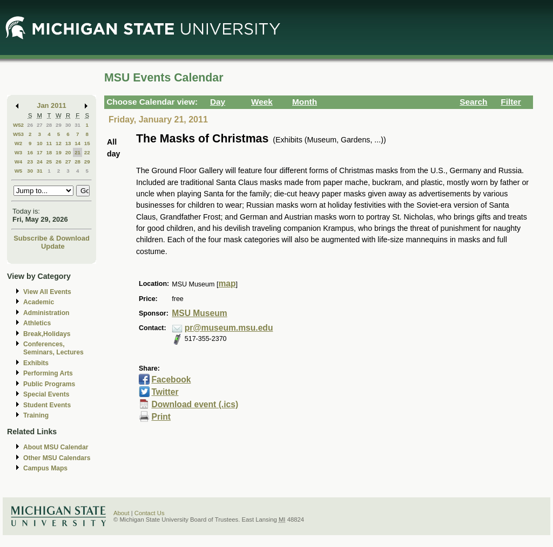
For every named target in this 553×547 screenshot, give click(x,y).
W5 (19, 171)
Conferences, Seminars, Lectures (53, 348)
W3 (19, 152)
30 (68, 125)
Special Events (46, 394)
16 (30, 152)
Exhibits (36, 363)
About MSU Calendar (55, 447)
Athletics (37, 323)
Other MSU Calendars (57, 458)
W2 (19, 143)
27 (40, 125)
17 (40, 152)
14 (77, 143)
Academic (38, 302)
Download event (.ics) (194, 404)
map (226, 283)
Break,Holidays (47, 334)
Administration (46, 313)
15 (87, 143)
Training (36, 415)
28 (49, 125)
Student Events (47, 405)
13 (68, 143)
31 (77, 125)
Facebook (171, 379)
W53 (18, 134)
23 (30, 162)
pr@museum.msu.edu (229, 327)
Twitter (164, 391)
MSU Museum (199, 313)
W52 (18, 125)
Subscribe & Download (52, 238)
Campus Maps (45, 468)
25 (49, 162)
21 (77, 152)
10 (40, 143)
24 (40, 162)
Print (161, 416)
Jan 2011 (51, 105)
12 (59, 143)
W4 (19, 162)
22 (87, 152)
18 (49, 152)
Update (53, 246)
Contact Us (149, 513)
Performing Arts (48, 373)
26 (30, 125)
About (121, 513)
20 (68, 152)
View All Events (47, 292)
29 (59, 125)
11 (49, 143)
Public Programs (49, 384)
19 (59, 152)
